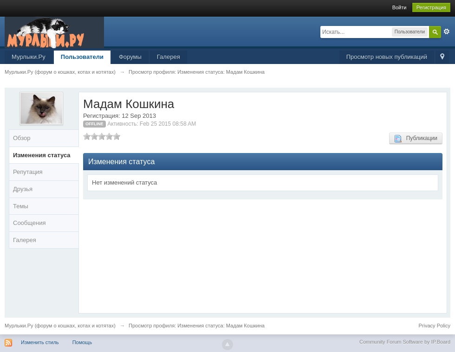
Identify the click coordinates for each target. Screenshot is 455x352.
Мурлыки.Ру (29, 56)
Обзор (22, 137)
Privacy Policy (434, 325)
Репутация (28, 171)
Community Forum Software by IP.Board (404, 342)
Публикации (415, 138)
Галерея (168, 56)
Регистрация (431, 7)
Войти (399, 7)
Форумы (130, 56)
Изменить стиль (40, 342)
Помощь (82, 342)
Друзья (22, 189)
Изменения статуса (42, 155)
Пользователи (82, 56)
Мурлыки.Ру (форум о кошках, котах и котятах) (60, 325)
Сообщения (29, 222)
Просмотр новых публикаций (386, 56)
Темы (20, 206)
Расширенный (446, 31)
